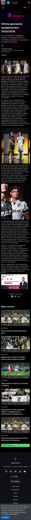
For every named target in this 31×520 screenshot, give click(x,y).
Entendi (5, 517)
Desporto (4, 55)
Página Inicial (15, 486)
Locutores (15, 499)
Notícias (15, 503)
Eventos (15, 496)
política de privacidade (11, 514)
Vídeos (15, 493)
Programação (15, 489)
